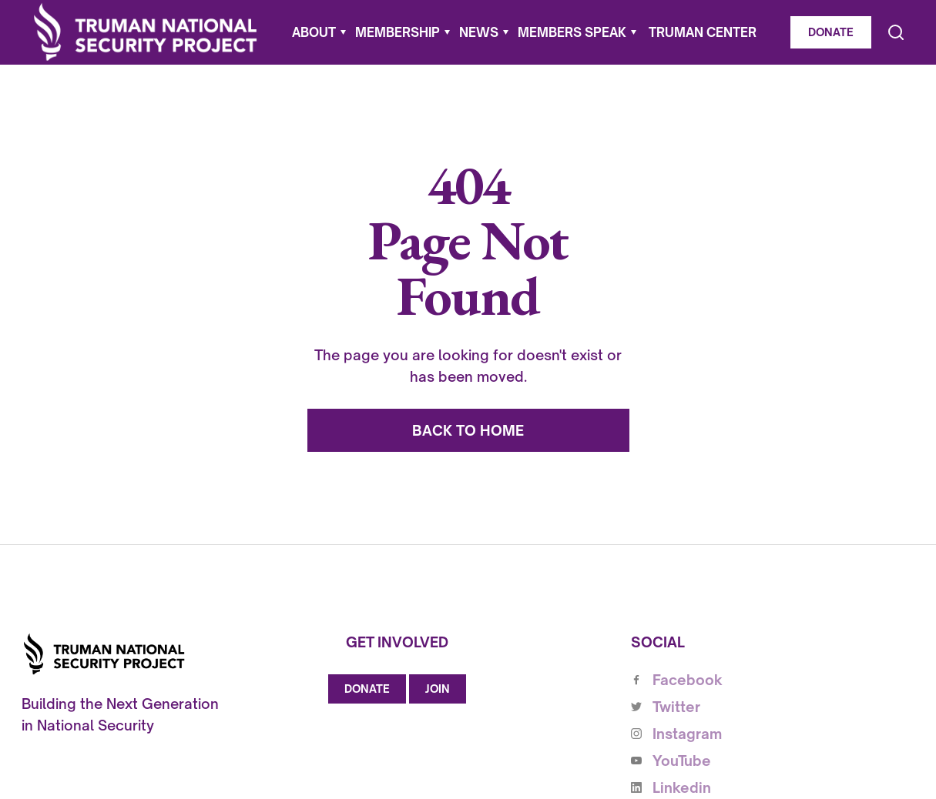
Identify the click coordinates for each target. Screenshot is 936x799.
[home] (145, 32)
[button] (319, 32)
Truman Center (703, 32)
